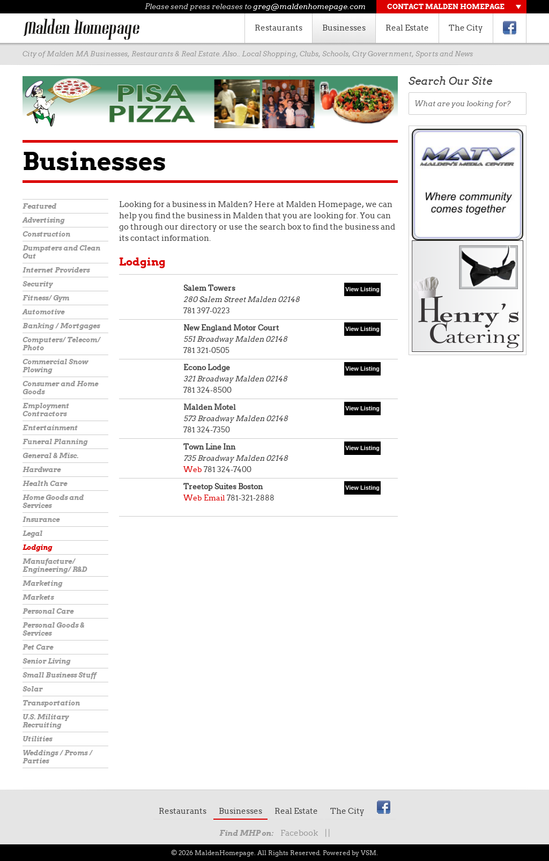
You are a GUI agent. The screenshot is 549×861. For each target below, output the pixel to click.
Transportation (51, 703)
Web (192, 469)
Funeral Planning (55, 442)
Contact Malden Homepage (446, 7)
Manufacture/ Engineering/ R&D (55, 565)
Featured (39, 206)
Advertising (43, 220)
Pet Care (38, 647)
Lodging (37, 547)
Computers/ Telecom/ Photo (61, 344)
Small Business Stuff (59, 675)
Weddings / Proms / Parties (57, 757)
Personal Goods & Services (53, 629)
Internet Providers (56, 270)
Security (38, 284)
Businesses (344, 28)
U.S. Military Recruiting (46, 721)
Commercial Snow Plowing (55, 366)
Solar (32, 689)
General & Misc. (50, 456)
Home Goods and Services (53, 502)
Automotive (43, 312)
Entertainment (50, 428)
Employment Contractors (46, 410)
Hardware (42, 470)
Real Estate (407, 28)
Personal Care (48, 611)
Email (214, 498)
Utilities (37, 739)
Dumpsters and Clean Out (61, 252)
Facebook (299, 833)
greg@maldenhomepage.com (309, 6)
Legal (32, 533)
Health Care (45, 484)
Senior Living (46, 661)
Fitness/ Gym (46, 298)
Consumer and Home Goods (60, 388)
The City (466, 28)
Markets (38, 597)
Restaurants (278, 28)
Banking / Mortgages (61, 326)
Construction (46, 234)
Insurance (41, 520)
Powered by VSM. (350, 853)
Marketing (42, 583)
